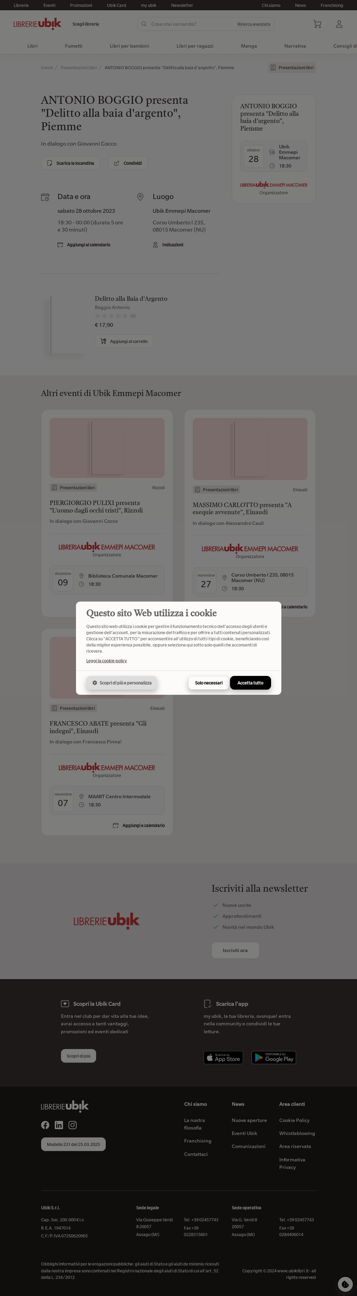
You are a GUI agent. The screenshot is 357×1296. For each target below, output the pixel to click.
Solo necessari (208, 683)
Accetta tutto (250, 683)
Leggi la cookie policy (106, 660)
